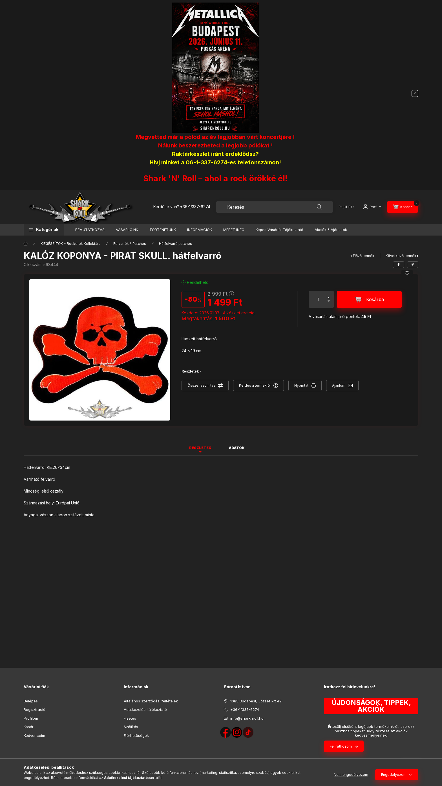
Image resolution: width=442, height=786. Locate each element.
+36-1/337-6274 (195, 206)
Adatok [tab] (237, 448)
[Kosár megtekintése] (402, 207)
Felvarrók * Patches (129, 243)
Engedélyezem (393, 774)
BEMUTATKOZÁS (90, 229)
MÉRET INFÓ (233, 229)
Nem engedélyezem (351, 774)
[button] (44, 230)
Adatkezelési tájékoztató (145, 709)
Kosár (29, 726)
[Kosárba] (369, 299)
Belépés (31, 701)
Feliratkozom (341, 746)
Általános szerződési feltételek (151, 701)
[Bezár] (415, 93)
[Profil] (372, 207)
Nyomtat (301, 385)
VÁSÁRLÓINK (127, 229)
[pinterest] (412, 264)
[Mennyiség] (318, 299)
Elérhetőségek (136, 735)
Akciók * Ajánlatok (331, 229)
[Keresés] (319, 207)
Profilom (31, 718)
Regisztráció (34, 709)
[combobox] (274, 207)
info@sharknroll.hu (247, 718)
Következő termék (401, 256)
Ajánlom (338, 385)
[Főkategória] (26, 243)
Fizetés (130, 718)
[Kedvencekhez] (407, 273)
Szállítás (131, 726)
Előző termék (363, 256)
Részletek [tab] (200, 448)
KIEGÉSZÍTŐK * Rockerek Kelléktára (70, 243)
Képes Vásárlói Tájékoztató (279, 229)
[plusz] (328, 295)
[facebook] (398, 264)
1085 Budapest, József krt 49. (256, 701)
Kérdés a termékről (255, 385)
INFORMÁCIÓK (199, 229)
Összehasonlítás (201, 385)
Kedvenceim (34, 735)
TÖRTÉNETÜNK (162, 229)
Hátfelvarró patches (175, 243)
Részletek (190, 371)
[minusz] (328, 303)
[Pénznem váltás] (345, 207)
